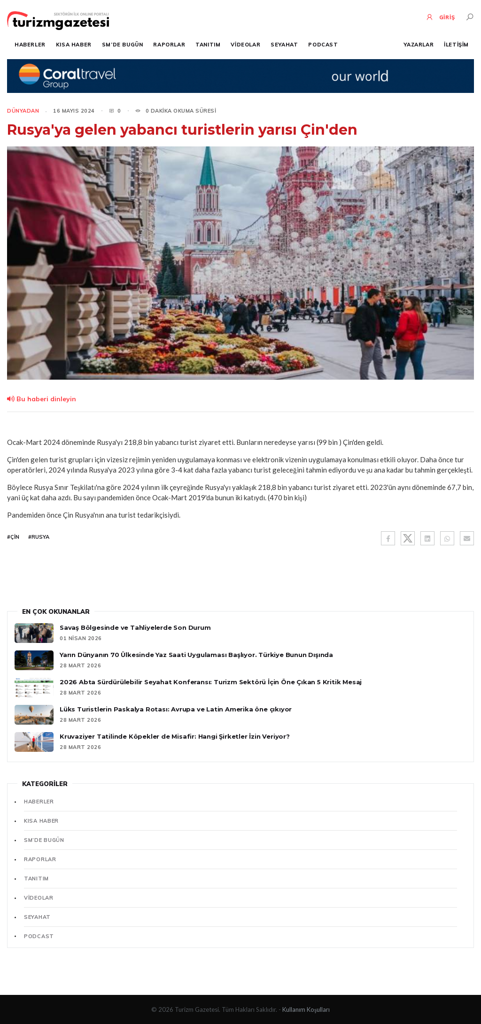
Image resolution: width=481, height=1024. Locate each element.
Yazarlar (418, 44)
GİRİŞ (440, 17)
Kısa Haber (74, 44)
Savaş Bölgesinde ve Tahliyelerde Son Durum (135, 627)
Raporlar (169, 44)
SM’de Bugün (122, 44)
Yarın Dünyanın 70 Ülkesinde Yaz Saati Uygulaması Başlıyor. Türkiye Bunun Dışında (196, 654)
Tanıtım (207, 44)
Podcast (323, 44)
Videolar (245, 44)
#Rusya (38, 537)
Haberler (30, 44)
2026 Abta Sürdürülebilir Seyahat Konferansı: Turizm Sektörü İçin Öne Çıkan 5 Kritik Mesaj (211, 682)
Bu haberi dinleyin (41, 399)
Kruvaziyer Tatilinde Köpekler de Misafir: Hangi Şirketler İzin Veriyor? (175, 736)
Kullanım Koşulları (306, 1009)
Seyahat (284, 44)
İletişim (456, 44)
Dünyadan (23, 110)
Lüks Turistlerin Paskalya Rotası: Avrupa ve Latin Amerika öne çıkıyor (176, 709)
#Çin (13, 537)
